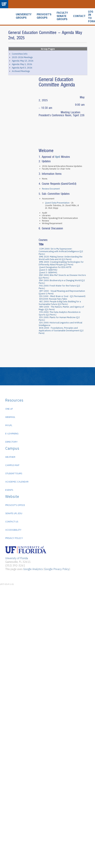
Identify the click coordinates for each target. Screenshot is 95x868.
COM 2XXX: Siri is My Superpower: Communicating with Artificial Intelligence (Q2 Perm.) (61, 251)
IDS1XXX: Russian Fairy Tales (53, 298)
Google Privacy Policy (56, 569)
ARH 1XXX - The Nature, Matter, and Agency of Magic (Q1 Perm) (61, 308)
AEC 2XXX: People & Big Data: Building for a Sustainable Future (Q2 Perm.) (60, 303)
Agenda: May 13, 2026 (22, 60)
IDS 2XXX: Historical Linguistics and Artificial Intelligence (60, 324)
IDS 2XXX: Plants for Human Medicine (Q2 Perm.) (59, 318)
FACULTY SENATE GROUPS (62, 16)
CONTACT (79, 16)
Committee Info (19, 53)
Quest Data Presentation (57, 202)
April (58, 156)
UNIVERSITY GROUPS (23, 16)
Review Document (51, 188)
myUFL (8, 425)
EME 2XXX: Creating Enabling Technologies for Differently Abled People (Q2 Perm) (61, 263)
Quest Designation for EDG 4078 (55, 267)
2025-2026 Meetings (22, 57)
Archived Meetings (21, 71)
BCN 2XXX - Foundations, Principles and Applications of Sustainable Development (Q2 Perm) (61, 330)
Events (9, 489)
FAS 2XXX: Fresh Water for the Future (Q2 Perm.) (59, 287)
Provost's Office (15, 505)
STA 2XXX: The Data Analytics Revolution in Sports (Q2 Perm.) (60, 313)
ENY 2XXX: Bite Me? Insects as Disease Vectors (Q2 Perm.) (62, 276)
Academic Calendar (16, 481)
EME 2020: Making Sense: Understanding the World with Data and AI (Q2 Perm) (60, 258)
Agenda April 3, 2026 (22, 67)
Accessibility (13, 529)
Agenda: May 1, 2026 (22, 64)
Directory (11, 441)
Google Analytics (33, 569)
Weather (10, 456)
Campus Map (12, 465)
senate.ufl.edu (13, 513)
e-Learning (11, 433)
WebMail (10, 417)
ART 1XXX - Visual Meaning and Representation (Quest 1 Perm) (62, 292)
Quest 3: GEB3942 (48, 269)
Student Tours (13, 473)
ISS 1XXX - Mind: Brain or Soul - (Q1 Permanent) (62, 296)
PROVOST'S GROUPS (44, 16)
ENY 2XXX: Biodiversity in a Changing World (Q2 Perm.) (62, 281)
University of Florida (16, 558)
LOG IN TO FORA (91, 16)
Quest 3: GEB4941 (48, 272)
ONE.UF (9, 408)
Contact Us (11, 521)
